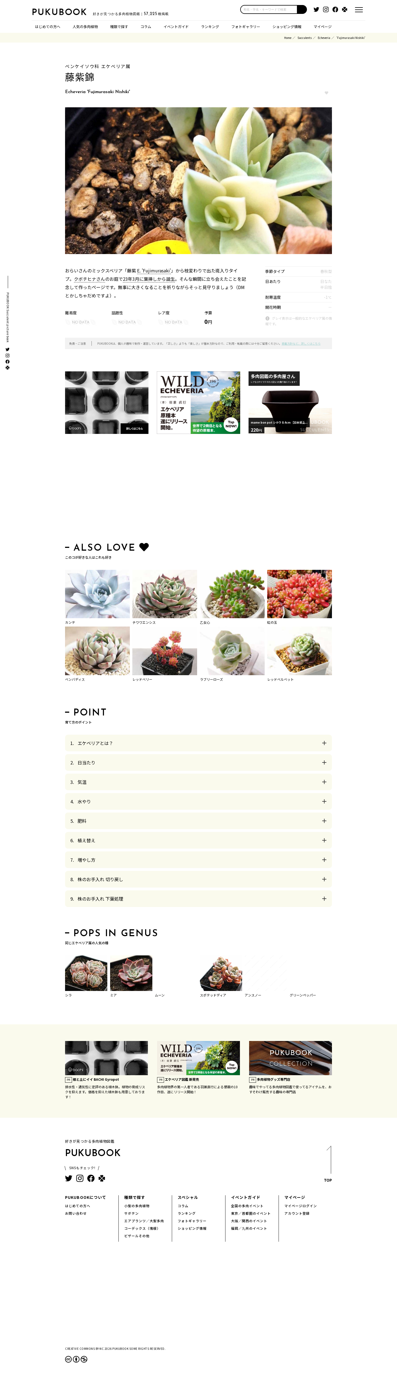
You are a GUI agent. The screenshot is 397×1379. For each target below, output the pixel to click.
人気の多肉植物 (85, 26)
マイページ (323, 26)
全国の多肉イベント (247, 1205)
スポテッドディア (213, 994)
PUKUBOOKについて (85, 1197)
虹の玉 (272, 622)
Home (287, 37)
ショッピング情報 (286, 26)
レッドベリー (142, 679)
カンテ (70, 622)
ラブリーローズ (211, 679)
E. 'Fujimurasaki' (154, 270)
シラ (68, 994)
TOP (328, 1165)
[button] (302, 9)
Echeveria (324, 37)
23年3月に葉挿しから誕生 (149, 278)
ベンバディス (75, 679)
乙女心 (205, 622)
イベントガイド (176, 26)
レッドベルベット (280, 679)
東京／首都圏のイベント (251, 1213)
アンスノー (253, 994)
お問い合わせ (76, 1213)
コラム (145, 26)
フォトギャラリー (245, 26)
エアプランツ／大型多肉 (144, 1220)
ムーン (160, 994)
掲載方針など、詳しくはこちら (301, 343)
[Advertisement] (198, 489)
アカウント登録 (297, 1213)
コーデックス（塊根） (142, 1228)
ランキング (210, 26)
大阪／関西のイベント (249, 1220)
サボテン (131, 1213)
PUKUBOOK (59, 12)
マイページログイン (300, 1205)
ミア (113, 994)
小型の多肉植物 (137, 1205)
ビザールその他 (137, 1235)
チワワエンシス (144, 622)
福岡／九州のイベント (249, 1228)
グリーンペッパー (303, 994)
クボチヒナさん (89, 278)
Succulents (304, 37)
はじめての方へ (47, 26)
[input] (268, 9)
